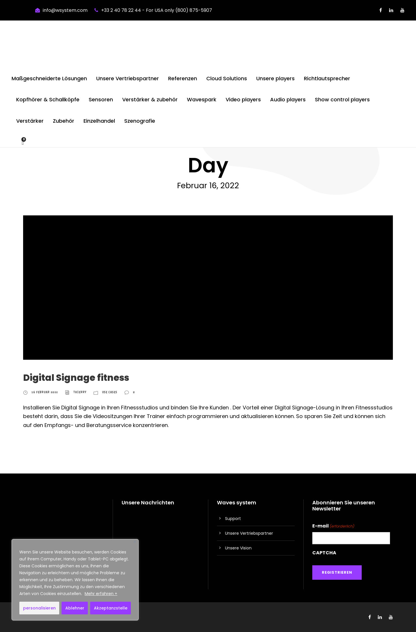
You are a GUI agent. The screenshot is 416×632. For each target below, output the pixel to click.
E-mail (333, 526)
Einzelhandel (99, 120)
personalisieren (39, 608)
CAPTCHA (324, 552)
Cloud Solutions (226, 78)
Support (233, 518)
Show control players (342, 99)
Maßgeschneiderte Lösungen (49, 78)
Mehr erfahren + (101, 593)
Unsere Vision (238, 548)
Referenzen (182, 78)
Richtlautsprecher (327, 78)
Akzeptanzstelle (110, 608)
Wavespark (201, 99)
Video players (243, 99)
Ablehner (74, 608)
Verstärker (30, 120)
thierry (79, 392)
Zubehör (63, 120)
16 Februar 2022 (44, 392)
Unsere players (275, 78)
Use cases (109, 392)
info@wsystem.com (65, 10)
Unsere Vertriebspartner (127, 78)
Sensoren (101, 99)
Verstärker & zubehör (150, 99)
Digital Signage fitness (76, 377)
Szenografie (139, 120)
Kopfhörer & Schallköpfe (47, 99)
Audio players (288, 99)
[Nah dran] (134, 541)
